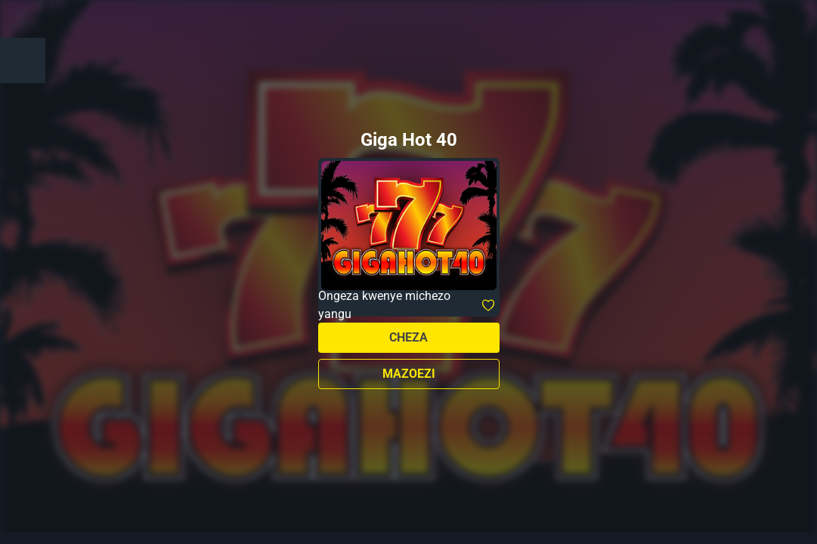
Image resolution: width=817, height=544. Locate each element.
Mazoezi (408, 373)
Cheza (408, 337)
